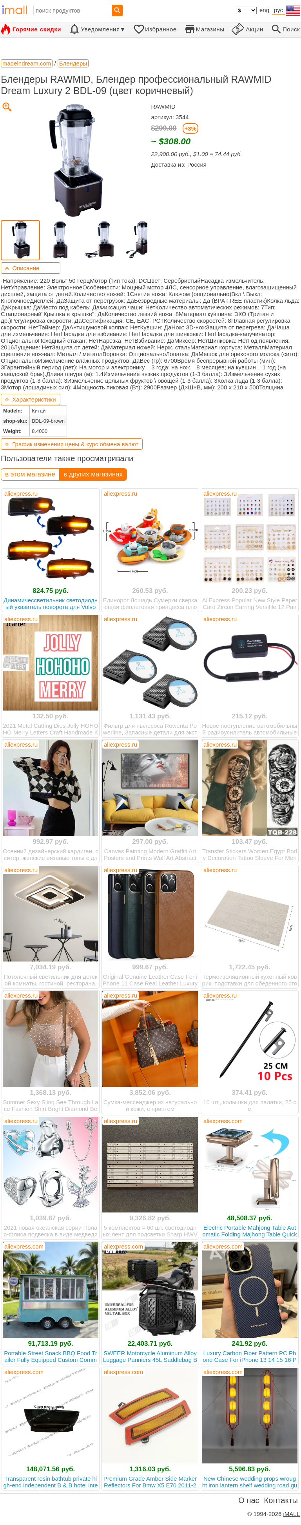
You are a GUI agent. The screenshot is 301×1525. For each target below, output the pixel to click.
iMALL (291, 1513)
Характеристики (30, 399)
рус (278, 10)
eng (264, 10)
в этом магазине (30, 474)
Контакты (281, 1500)
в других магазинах (93, 474)
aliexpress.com (223, 1121)
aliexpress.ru (21, 493)
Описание (22, 268)
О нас (248, 1500)
